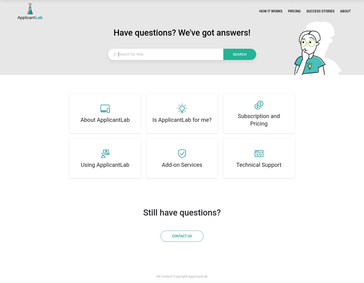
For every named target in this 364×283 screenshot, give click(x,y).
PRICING (294, 11)
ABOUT (345, 11)
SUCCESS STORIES (320, 11)
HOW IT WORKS (270, 11)
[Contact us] (182, 236)
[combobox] (165, 54)
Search (240, 54)
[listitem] (105, 113)
